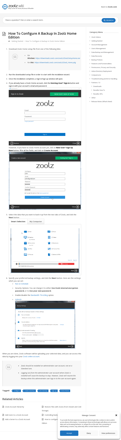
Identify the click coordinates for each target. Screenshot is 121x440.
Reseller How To (99, 90)
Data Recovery (96, 56)
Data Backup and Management (102, 52)
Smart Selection (18, 221)
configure (17, 391)
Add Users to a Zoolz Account (16, 415)
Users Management (98, 48)
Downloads (97, 86)
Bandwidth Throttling (39, 295)
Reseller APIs (98, 94)
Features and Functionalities (101, 64)
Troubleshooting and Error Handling (104, 79)
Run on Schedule (21, 284)
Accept (69, 433)
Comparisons (96, 75)
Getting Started (17, 41)
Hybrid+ (18, 299)
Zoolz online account (31, 356)
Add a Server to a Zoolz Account (17, 419)
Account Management (99, 45)
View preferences (108, 433)
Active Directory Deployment (101, 71)
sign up (54, 391)
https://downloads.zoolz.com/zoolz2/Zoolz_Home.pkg (55, 62)
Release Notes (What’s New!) (101, 101)
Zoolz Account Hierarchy (14, 407)
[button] (116, 415)
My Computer (36, 221)
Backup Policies (97, 60)
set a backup (43, 391)
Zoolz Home (65, 391)
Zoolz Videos (96, 37)
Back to (109, 7)
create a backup (29, 391)
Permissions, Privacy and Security (103, 67)
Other (93, 98)
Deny (89, 433)
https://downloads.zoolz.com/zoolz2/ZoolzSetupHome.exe (57, 58)
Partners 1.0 (95, 82)
